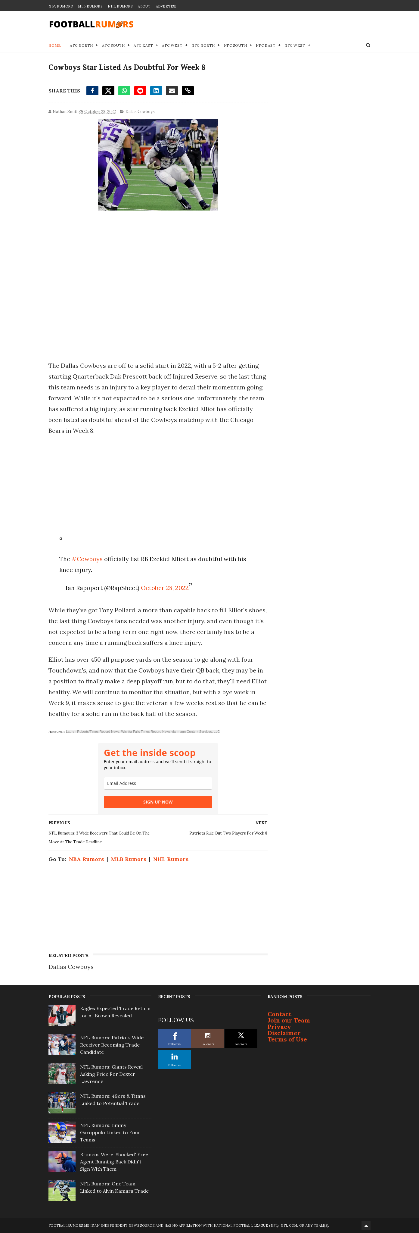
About (144, 6)
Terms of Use (287, 1039)
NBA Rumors (60, 6)
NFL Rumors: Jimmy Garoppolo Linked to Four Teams (110, 1132)
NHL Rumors (120, 6)
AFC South (113, 45)
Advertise (166, 6)
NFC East (265, 45)
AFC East (143, 45)
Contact (279, 1014)
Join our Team (289, 1020)
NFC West (294, 45)
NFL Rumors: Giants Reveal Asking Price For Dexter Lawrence (111, 1074)
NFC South (235, 45)
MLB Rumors (90, 6)
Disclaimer (284, 1033)
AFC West (172, 45)
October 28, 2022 (165, 588)
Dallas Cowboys (140, 111)
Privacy (279, 1026)
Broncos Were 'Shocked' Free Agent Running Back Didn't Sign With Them (114, 1161)
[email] (158, 783)
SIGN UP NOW (158, 802)
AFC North (81, 45)
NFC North (203, 45)
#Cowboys (87, 559)
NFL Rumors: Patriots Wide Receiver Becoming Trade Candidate (112, 1045)
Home (54, 45)
